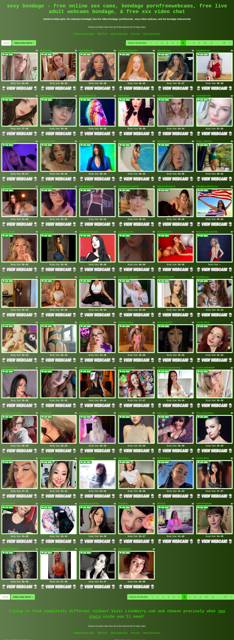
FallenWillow (47, 365)
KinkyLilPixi (202, 454)
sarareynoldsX (48, 275)
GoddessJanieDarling (169, 365)
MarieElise (84, 140)
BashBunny (202, 275)
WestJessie (163, 140)
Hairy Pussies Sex (119, 33)
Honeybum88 (47, 320)
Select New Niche (24, 43)
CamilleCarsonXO (127, 50)
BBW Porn (102, 33)
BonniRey (123, 454)
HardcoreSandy (9, 365)
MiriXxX (161, 499)
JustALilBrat (203, 320)
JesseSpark (46, 185)
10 (205, 43)
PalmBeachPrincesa (207, 185)
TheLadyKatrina (204, 409)
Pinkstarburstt (9, 320)
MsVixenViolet (8, 50)
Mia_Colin (6, 185)
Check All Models (137, 43)
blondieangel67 (9, 140)
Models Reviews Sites (84, 33)
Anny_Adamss (204, 140)
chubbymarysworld (128, 185)
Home (6, 43)
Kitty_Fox (162, 409)
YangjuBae (124, 409)
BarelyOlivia (46, 95)
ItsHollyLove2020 (88, 409)
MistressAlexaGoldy (207, 230)
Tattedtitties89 (86, 454)
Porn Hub (135, 33)
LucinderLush (125, 230)
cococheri (6, 454)
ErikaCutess (163, 454)
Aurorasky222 (164, 320)
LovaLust (45, 499)
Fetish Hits (142, 636)
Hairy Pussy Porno (151, 33)
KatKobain (123, 95)
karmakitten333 (87, 95)
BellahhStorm (164, 230)
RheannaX (45, 409)
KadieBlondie (203, 95)
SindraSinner (8, 499)
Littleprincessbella (11, 409)
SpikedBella (46, 454)
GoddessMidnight (88, 230)
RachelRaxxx (86, 50)
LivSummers (47, 230)
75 (224, 43)
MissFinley (46, 50)
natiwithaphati (203, 499)
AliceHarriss (163, 50)
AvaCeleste (124, 544)
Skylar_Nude (8, 230)
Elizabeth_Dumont (128, 275)
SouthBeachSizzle (89, 499)
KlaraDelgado (86, 185)
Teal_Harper (85, 544)
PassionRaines (165, 95)
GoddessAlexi (125, 320)
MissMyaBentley (88, 275)
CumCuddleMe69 (205, 365)
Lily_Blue (6, 275)
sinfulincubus (86, 365)
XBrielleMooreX (165, 275)
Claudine (123, 499)
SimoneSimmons (166, 185)
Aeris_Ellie (7, 95)
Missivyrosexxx (126, 365)
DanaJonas (124, 140)
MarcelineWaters (10, 544)
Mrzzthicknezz (47, 140)
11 (211, 43)
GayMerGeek (203, 50)
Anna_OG (84, 320)
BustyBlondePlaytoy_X (52, 544)
